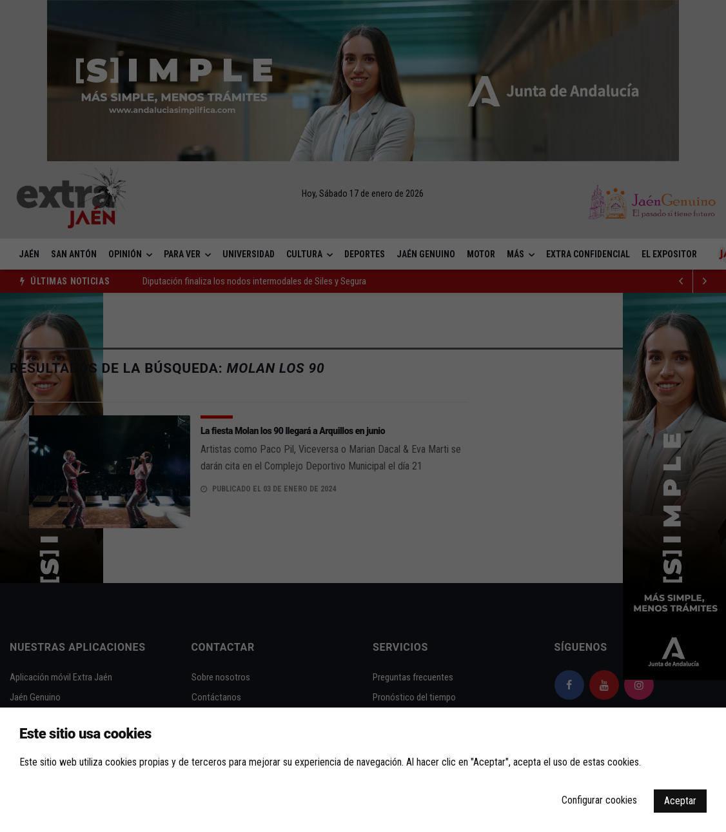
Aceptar (680, 801)
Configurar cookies (599, 800)
